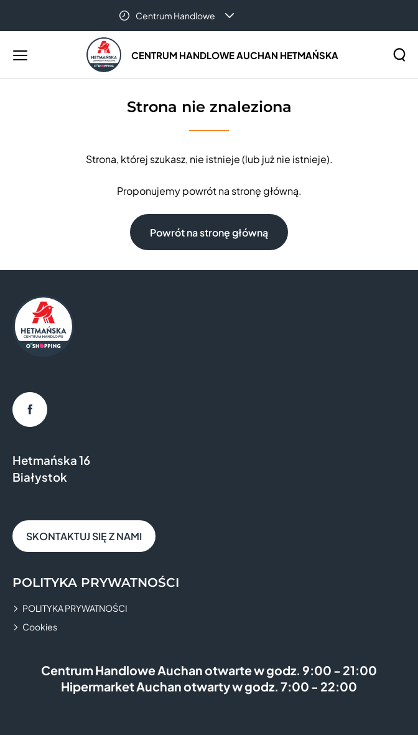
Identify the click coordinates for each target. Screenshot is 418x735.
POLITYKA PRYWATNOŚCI (75, 608)
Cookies (39, 626)
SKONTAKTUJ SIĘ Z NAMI (84, 536)
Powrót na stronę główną (209, 232)
